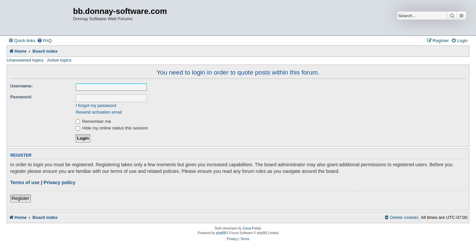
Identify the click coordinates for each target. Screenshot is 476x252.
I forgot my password (96, 105)
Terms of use (25, 182)
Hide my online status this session (112, 128)
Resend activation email (99, 112)
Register (20, 198)
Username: (21, 85)
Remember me (93, 121)
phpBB (221, 233)
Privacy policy (60, 182)
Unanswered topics (25, 60)
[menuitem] (44, 40)
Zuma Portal (251, 228)
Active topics (59, 60)
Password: (21, 96)
